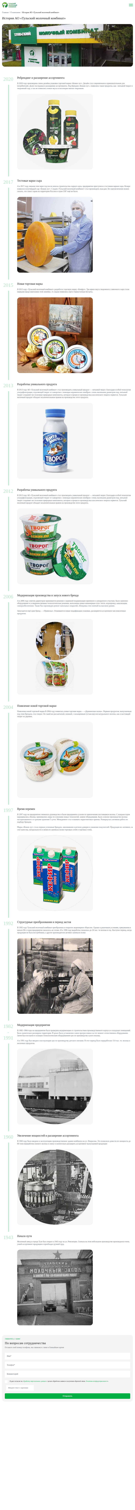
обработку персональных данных (34, 1381)
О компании (15, 12)
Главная (5, 12)
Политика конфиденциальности (97, 1381)
